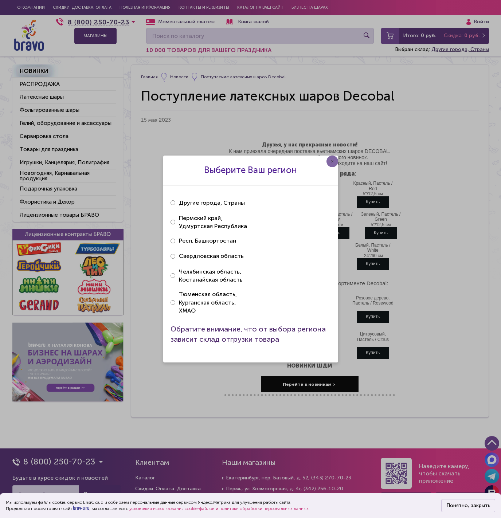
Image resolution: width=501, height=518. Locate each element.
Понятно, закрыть (468, 505)
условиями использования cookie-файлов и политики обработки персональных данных (219, 508)
